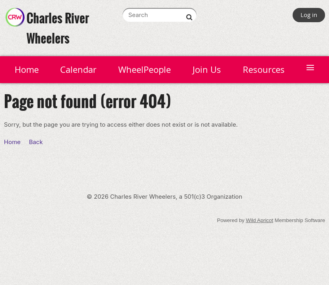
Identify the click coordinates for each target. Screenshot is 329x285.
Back (36, 142)
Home (12, 142)
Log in (309, 15)
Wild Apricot (259, 220)
